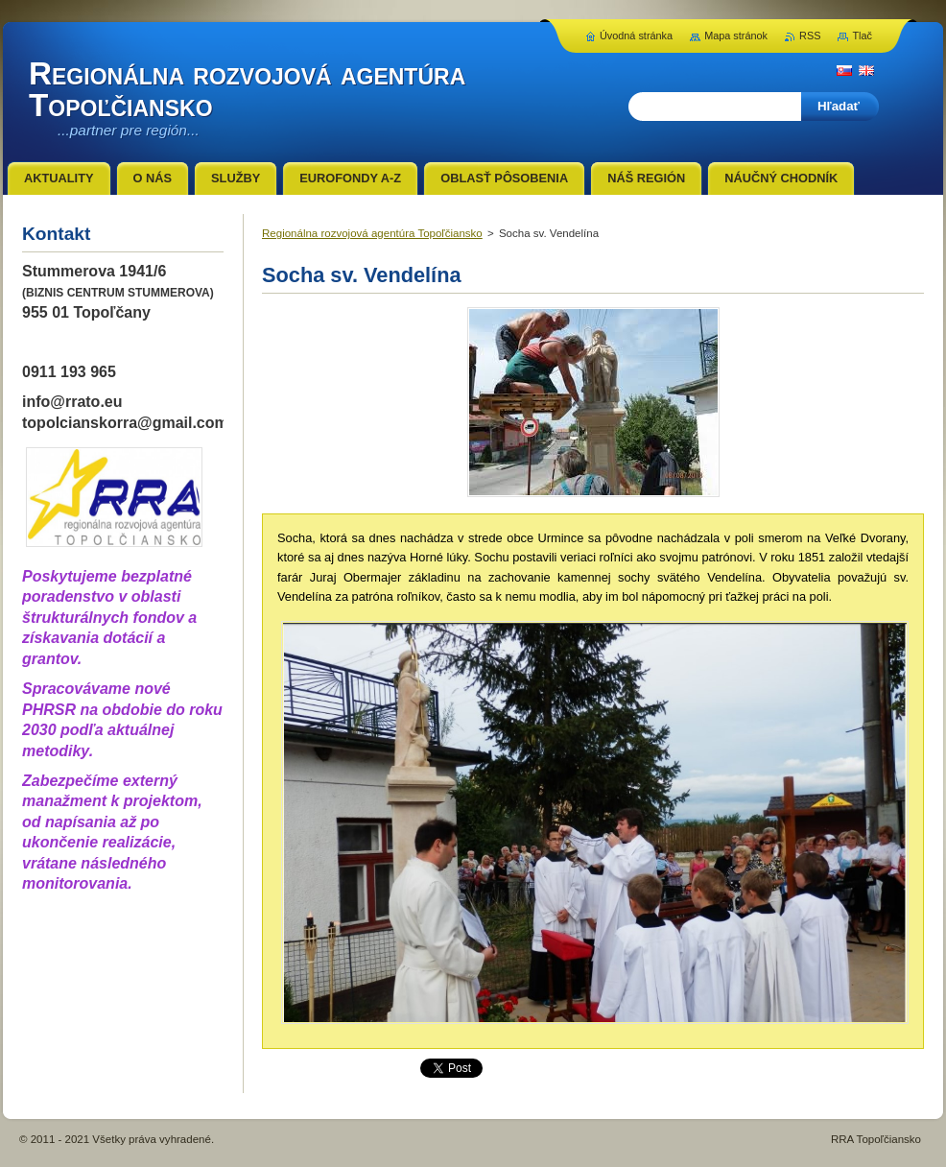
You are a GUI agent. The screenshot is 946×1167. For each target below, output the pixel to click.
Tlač (862, 35)
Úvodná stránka (636, 35)
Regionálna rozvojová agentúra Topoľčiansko (372, 233)
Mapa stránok (736, 35)
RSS (809, 35)
